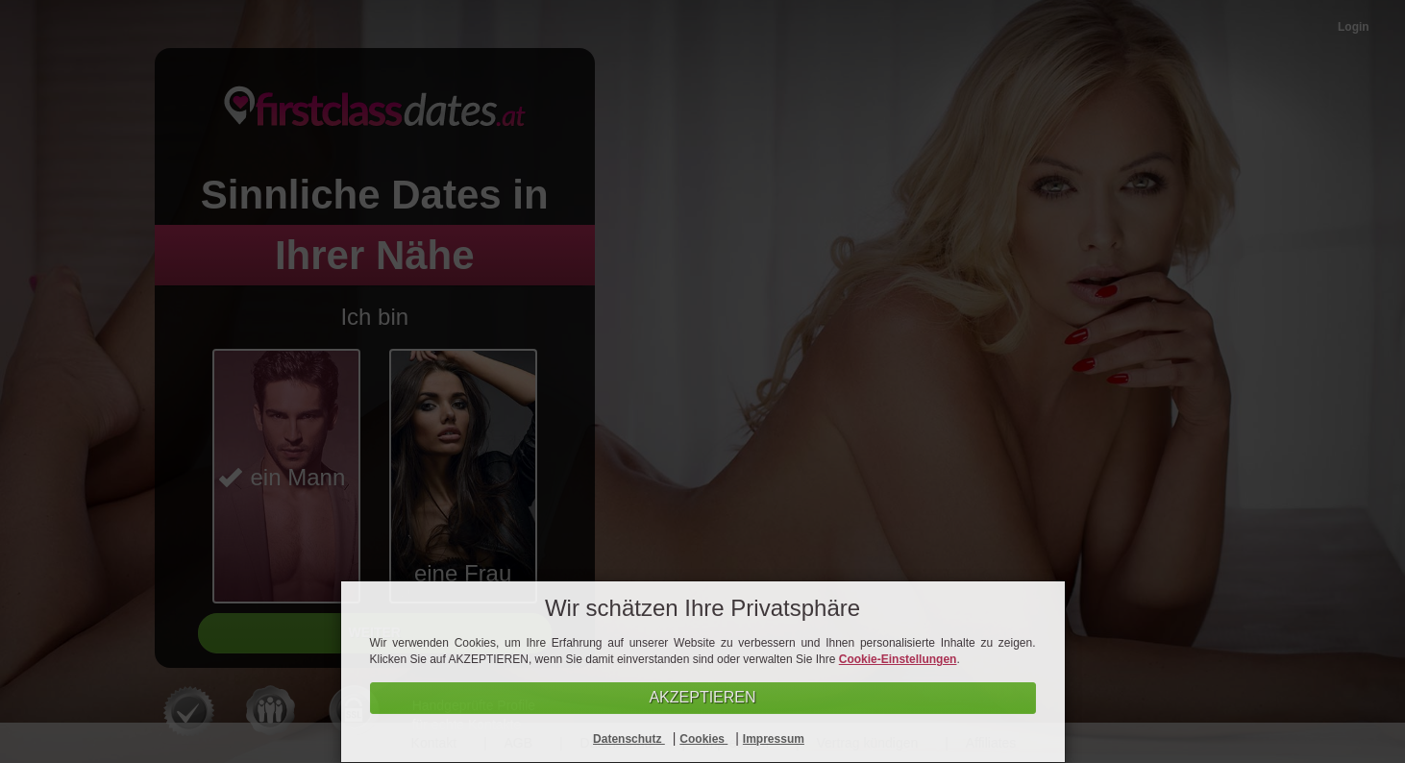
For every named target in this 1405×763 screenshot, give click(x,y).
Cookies (703, 739)
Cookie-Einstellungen (898, 659)
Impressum (773, 739)
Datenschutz (629, 739)
